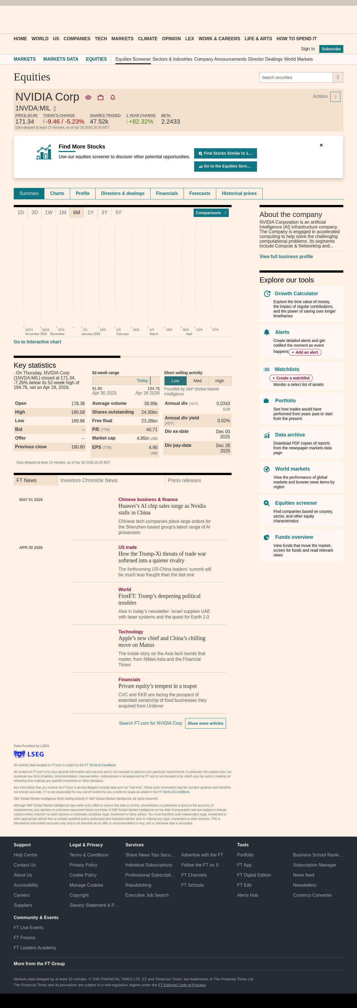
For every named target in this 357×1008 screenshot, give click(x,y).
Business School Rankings (318, 855)
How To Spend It (297, 38)
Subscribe (331, 49)
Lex (189, 38)
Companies (77, 38)
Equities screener (296, 503)
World (40, 38)
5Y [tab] (118, 212)
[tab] (29, 193)
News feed (303, 875)
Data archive (290, 435)
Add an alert (307, 352)
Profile (83, 193)
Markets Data (60, 59)
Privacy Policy (83, 865)
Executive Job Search (147, 895)
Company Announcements (220, 59)
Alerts (282, 332)
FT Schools (192, 885)
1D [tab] (20, 212)
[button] (16, 19)
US (56, 38)
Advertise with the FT (202, 855)
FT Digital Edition (254, 875)
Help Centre (25, 855)
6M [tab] (76, 212)
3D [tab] (35, 212)
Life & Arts (258, 38)
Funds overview (294, 537)
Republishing (138, 885)
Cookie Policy (83, 875)
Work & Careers (219, 38)
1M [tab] (62, 212)
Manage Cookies (86, 885)
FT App (244, 865)
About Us (23, 875)
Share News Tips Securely (150, 855)
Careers (22, 895)
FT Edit (244, 885)
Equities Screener (133, 59)
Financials (167, 193)
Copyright (79, 895)
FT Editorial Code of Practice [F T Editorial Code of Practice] (182, 985)
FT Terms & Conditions (100, 765)
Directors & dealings (123, 193)
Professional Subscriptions (150, 875)
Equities (96, 59)
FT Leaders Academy (35, 947)
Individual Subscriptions (148, 865)
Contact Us (25, 865)
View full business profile (286, 256)
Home (20, 38)
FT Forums (24, 937)
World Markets (298, 59)
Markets (122, 38)
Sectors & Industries (172, 59)
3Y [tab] (104, 212)
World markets (292, 469)
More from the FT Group (39, 963)
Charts (57, 193)
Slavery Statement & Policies (95, 905)
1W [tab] (49, 212)
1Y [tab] (90, 212)
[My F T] (336, 19)
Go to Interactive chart (37, 341)
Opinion (171, 38)
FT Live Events (28, 927)
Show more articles (205, 723)
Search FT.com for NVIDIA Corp (150, 723)
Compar (211, 213)
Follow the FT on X (200, 865)
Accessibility (26, 885)
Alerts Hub (247, 895)
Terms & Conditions (89, 855)
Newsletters (304, 885)
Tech (101, 38)
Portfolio (285, 400)
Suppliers (23, 905)
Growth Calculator (296, 293)
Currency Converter (312, 895)
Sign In (308, 48)
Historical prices (239, 193)
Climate (148, 38)
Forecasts (200, 193)
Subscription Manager (315, 865)
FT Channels (194, 875)
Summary (29, 193)
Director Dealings (265, 59)
